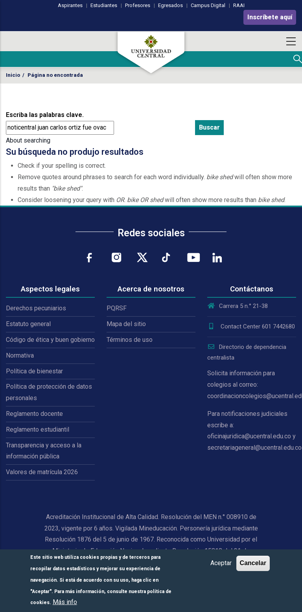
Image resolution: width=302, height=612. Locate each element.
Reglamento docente (34, 413)
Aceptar (221, 563)
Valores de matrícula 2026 (42, 472)
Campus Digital (208, 5)
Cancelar (253, 563)
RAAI (239, 5)
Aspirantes (70, 5)
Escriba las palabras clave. (45, 115)
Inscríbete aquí (269, 17)
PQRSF (117, 308)
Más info (65, 602)
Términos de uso (130, 339)
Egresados (170, 5)
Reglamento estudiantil (37, 429)
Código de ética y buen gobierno (50, 339)
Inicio (13, 75)
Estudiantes (103, 5)
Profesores (137, 5)
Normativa (20, 355)
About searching (28, 140)
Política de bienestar (34, 371)
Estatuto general (28, 324)
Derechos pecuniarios (36, 308)
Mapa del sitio (126, 324)
